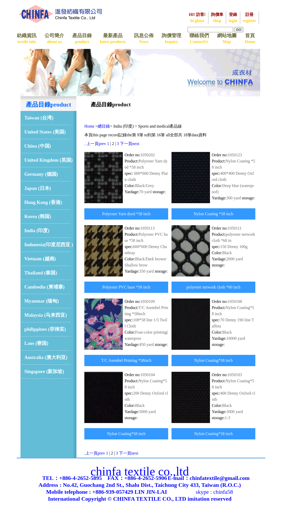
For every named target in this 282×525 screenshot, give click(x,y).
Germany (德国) (41, 174)
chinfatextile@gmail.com (220, 478)
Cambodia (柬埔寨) (44, 287)
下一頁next (129, 143)
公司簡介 (54, 38)
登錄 (233, 17)
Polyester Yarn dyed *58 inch (126, 214)
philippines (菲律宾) (45, 329)
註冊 (249, 17)
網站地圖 (227, 38)
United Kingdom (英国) (48, 160)
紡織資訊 (26, 38)
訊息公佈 (144, 38)
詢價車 (217, 17)
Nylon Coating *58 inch (213, 214)
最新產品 (113, 38)
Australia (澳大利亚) (45, 357)
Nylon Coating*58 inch (213, 360)
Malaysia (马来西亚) (45, 315)
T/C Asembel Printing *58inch (126, 360)
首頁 (250, 38)
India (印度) (36, 230)
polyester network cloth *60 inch (213, 287)
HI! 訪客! (197, 17)
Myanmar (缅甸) (41, 301)
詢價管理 (171, 38)
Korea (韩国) (37, 216)
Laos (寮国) (36, 343)
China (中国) (37, 146)
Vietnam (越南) (40, 258)
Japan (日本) (37, 188)
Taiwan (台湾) (39, 117)
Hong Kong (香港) (43, 202)
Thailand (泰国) (40, 272)
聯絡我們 (199, 38)
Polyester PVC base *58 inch (126, 287)
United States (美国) (45, 132)
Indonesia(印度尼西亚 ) (48, 244)
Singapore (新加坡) (44, 371)
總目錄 (104, 126)
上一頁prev (96, 143)
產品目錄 (82, 38)
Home (89, 126)
